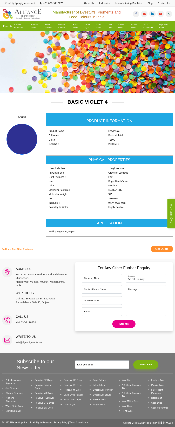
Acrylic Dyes (99, 404)
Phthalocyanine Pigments (13, 382)
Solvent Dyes (121, 26)
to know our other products (17, 249)
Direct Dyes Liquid (102, 394)
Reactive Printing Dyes (43, 387)
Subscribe (146, 364)
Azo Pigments (12, 388)
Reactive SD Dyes (44, 407)
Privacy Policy (61, 422)
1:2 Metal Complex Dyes (131, 395)
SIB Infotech (165, 422)
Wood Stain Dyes (14, 406)
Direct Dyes (87, 26)
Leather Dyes (157, 380)
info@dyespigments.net (20, 3)
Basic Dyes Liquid (72, 399)
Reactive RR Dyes (73, 385)
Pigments (7, 26)
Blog (150, 3)
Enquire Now (171, 213)
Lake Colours (99, 385)
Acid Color (127, 406)
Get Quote (162, 248)
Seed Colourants (148, 26)
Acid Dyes (110, 26)
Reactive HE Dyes (73, 380)
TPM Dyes (127, 411)
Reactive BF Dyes (43, 380)
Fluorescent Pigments (157, 391)
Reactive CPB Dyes (44, 403)
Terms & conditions (78, 422)
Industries (104, 3)
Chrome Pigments (18, 26)
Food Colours (48, 26)
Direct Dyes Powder (103, 390)
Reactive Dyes (35, 26)
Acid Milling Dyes (130, 401)
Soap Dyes (156, 403)
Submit (124, 323)
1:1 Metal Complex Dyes (131, 387)
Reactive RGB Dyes (45, 398)
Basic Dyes (75, 26)
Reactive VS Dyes (44, 393)
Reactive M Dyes (72, 390)
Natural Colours (61, 26)
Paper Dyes (99, 26)
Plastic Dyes (134, 26)
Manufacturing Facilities (128, 3)
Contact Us (164, 3)
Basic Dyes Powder (73, 394)
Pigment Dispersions (11, 399)
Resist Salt (156, 398)
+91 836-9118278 (51, 3)
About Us (88, 3)
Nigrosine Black (163, 26)
